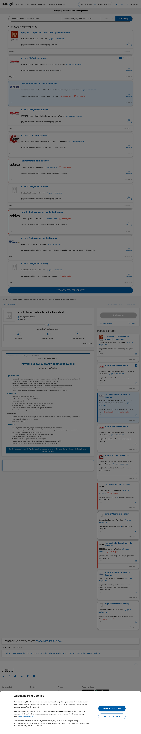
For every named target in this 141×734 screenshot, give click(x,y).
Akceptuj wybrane (112, 716)
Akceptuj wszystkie (112, 708)
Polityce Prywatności (26, 716)
